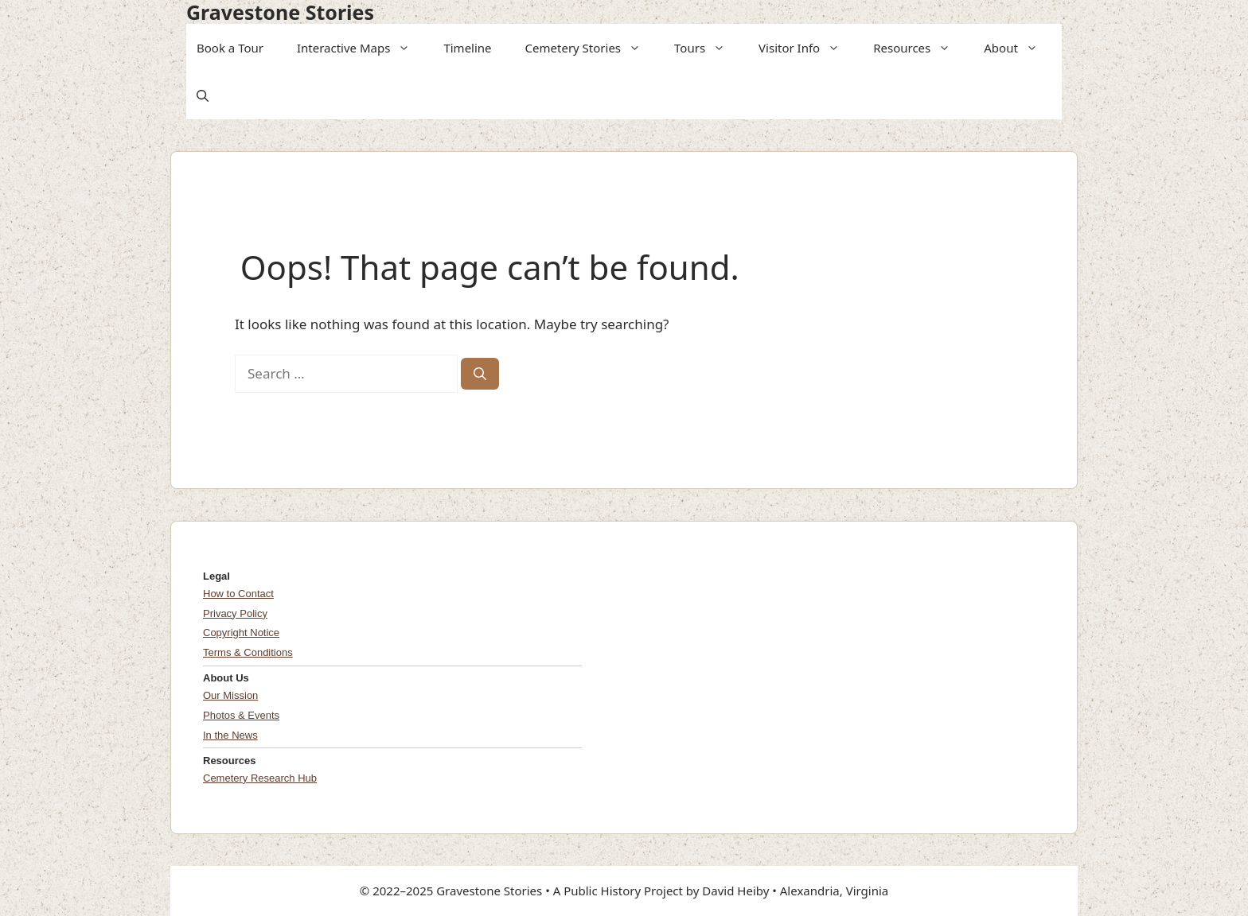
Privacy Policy (235, 613)
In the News (230, 735)
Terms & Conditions (248, 652)
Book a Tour (230, 48)
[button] (405, 48)
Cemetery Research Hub (260, 778)
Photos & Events (241, 715)
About (1016, 48)
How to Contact (238, 594)
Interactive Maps (358, 48)
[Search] (480, 374)
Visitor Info (804, 48)
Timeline (467, 48)
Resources (917, 48)
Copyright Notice (241, 632)
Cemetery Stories (588, 48)
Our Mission (230, 695)
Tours (704, 48)
